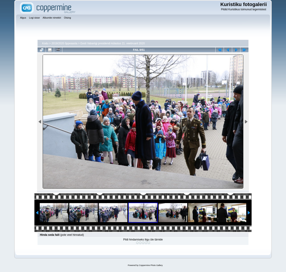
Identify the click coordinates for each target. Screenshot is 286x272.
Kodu (45, 43)
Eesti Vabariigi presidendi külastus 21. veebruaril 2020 (112, 43)
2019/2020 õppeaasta (64, 43)
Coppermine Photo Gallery (151, 265)
